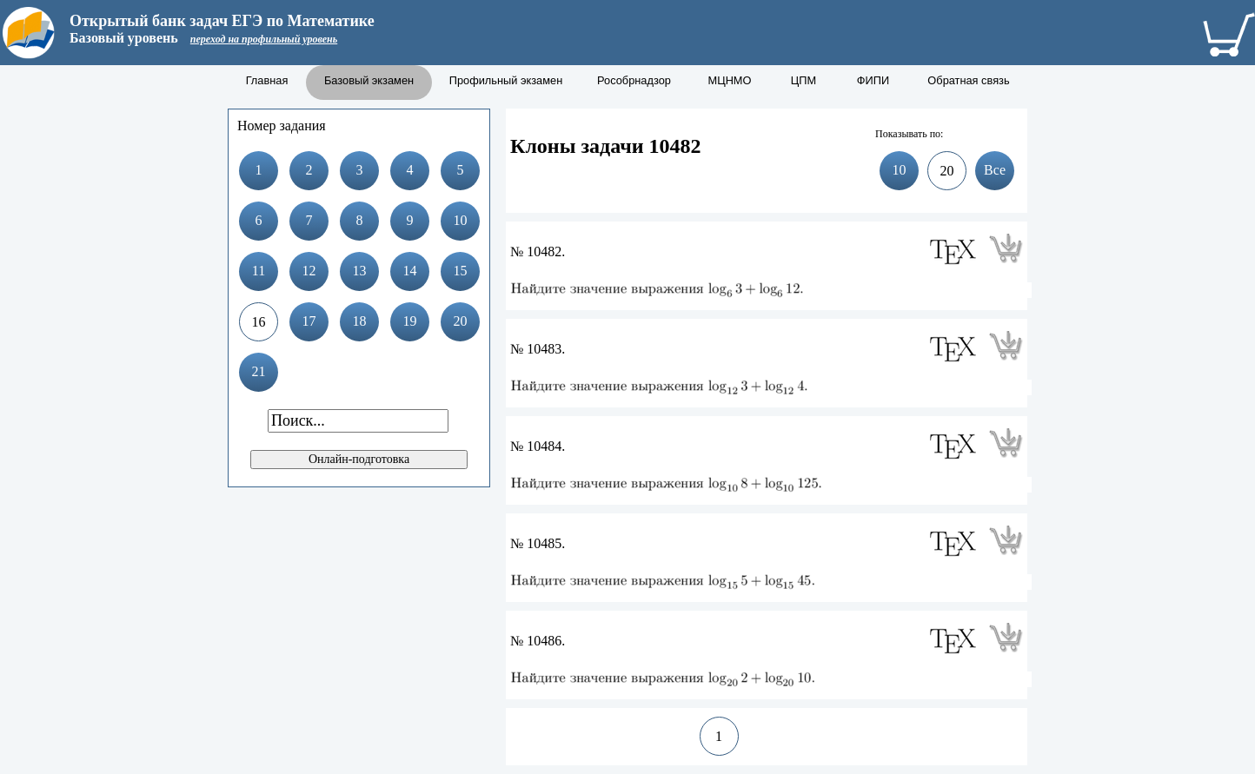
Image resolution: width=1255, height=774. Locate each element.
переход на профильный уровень (263, 39)
